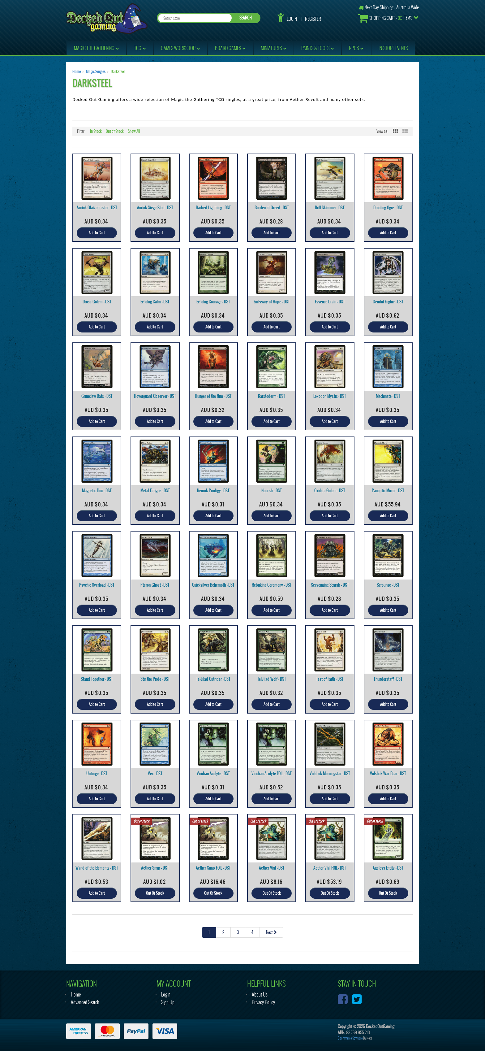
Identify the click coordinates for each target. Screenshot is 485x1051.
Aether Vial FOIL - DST (329, 868)
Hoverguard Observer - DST (155, 396)
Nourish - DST (271, 490)
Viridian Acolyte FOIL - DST (271, 773)
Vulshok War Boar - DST (388, 773)
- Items (385, 18)
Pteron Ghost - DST (155, 585)
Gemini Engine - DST (388, 302)
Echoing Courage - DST (213, 302)
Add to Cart (97, 233)
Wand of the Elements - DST (96, 868)
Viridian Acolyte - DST (213, 773)
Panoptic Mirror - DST (388, 490)
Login (292, 18)
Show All (134, 131)
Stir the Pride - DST (155, 679)
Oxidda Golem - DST (329, 490)
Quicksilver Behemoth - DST (213, 585)
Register (313, 18)
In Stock (96, 131)
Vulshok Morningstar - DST (330, 773)
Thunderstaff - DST (388, 679)
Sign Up (167, 1002)
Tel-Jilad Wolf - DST (271, 679)
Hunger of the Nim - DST (213, 396)
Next (271, 932)
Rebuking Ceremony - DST (272, 585)
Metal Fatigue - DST (155, 490)
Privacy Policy (263, 1002)
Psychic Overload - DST (96, 585)
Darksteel (118, 71)
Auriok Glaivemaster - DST (97, 208)
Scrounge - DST (388, 585)
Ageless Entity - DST (388, 868)
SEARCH (245, 18)
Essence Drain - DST (330, 302)
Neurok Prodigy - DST (213, 490)
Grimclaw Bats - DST (97, 396)
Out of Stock (115, 131)
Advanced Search (85, 1002)
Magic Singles (95, 71)
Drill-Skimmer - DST (330, 208)
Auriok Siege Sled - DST (155, 208)
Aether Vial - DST (272, 868)
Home (76, 71)
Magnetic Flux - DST (97, 490)
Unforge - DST (96, 773)
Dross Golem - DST (97, 302)
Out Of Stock (155, 893)
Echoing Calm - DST (155, 302)
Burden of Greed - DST (272, 208)
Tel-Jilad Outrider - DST (213, 679)
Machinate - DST (388, 396)
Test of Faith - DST (330, 679)
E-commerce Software (350, 1038)
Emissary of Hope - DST (272, 302)
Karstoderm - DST (271, 396)
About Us (260, 994)
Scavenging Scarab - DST (330, 585)
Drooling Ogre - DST (388, 208)
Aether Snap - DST (155, 868)
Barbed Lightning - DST (213, 208)
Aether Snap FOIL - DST (213, 868)
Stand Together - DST (97, 679)
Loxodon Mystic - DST (329, 396)
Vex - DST (155, 773)
